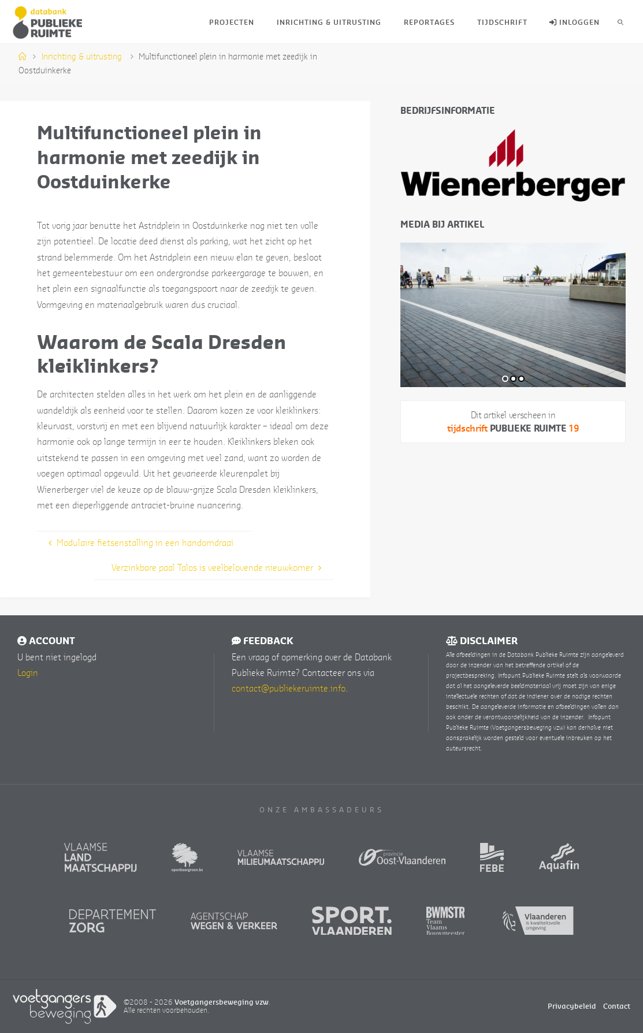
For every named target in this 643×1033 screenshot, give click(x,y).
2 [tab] (513, 379)
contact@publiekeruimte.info (288, 688)
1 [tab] (505, 379)
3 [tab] (521, 379)
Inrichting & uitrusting (82, 56)
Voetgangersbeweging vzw (221, 1002)
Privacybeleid (572, 1006)
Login (27, 672)
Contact (616, 1006)
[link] (620, 21)
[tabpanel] (513, 315)
